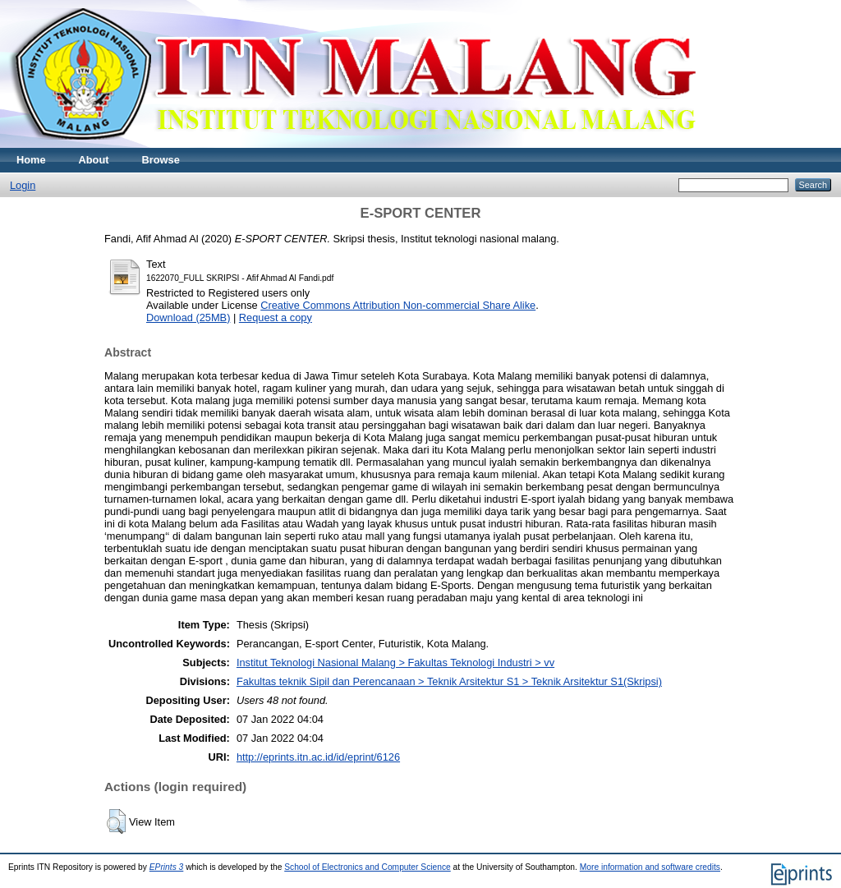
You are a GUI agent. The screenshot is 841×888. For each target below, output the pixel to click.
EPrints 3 (166, 867)
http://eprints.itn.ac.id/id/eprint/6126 (318, 757)
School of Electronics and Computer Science (367, 867)
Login (22, 185)
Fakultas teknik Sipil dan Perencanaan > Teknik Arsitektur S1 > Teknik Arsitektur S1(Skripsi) (449, 681)
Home (31, 160)
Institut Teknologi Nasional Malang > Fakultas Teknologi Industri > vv (395, 662)
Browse (161, 160)
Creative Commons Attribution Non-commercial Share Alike (397, 305)
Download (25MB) (188, 317)
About (94, 160)
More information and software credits (650, 867)
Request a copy (275, 317)
